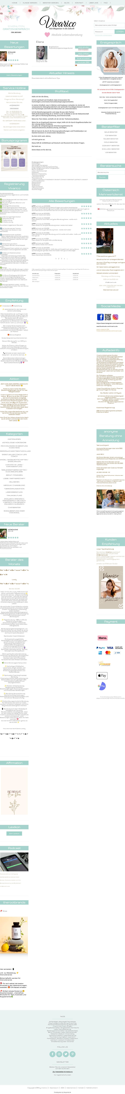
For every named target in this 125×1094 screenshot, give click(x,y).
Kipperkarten (36, 182)
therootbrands (6, 975)
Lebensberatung (14, 492)
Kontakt (79, 3)
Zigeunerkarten (37, 186)
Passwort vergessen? (103, 35)
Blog (66, 3)
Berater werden (51, 3)
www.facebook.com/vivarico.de (107, 326)
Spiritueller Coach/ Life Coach (14, 455)
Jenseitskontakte (38, 188)
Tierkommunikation (14, 488)
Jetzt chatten (83, 53)
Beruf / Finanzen (14, 475)
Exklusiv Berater (110, 149)
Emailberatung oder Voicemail (14, 511)
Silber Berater (110, 139)
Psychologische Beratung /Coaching (14, 447)
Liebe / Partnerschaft (14, 478)
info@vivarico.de (110, 282)
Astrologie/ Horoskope (14, 442)
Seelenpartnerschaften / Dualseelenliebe (14, 471)
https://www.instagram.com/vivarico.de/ (109, 323)
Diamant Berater (110, 145)
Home (14, 3)
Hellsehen (14, 482)
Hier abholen (16, 32)
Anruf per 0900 (83, 62)
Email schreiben (83, 58)
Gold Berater (111, 142)
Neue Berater (110, 132)
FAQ (105, 3)
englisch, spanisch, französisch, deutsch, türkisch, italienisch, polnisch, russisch (14, 501)
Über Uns (93, 3)
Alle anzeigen (35, 281)
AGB (62, 1088)
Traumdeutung (14, 495)
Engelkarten (36, 183)
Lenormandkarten (38, 181)
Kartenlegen (14, 439)
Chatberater (14, 507)
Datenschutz (71, 1088)
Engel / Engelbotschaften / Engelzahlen (14, 460)
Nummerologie (37, 189)
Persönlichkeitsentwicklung (15, 451)
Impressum (54, 1088)
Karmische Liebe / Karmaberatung (14, 465)
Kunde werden (30, 3)
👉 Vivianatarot (5, 306)
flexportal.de (67, 1092)
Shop (5, 911)
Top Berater (111, 135)
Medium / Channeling (14, 485)
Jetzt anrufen (83, 47)
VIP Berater (110, 152)
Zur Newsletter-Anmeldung (62, 1071)
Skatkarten (36, 185)
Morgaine (13, 529)
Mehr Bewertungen (14, 75)
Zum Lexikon (14, 833)
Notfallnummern (92, 1088)
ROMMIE (11, 52)
